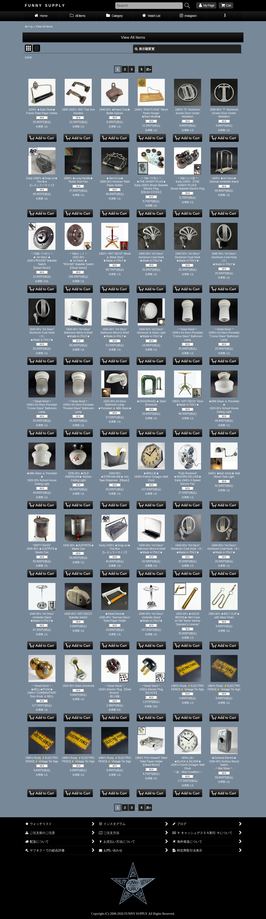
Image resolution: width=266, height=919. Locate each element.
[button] (224, 16)
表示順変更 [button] (145, 49)
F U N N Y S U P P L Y (44, 5)
